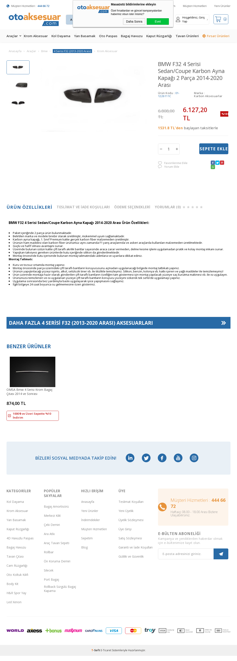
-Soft (96, 655)
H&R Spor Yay (16, 598)
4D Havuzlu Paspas (20, 544)
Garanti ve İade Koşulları (135, 553)
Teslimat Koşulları (130, 507)
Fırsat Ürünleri (218, 36)
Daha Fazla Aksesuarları (81, 322)
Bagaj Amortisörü (56, 512)
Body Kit (12, 589)
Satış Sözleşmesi (130, 544)
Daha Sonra (134, 21)
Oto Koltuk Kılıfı (17, 580)
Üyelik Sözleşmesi (130, 525)
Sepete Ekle (214, 149)
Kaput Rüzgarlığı (159, 36)
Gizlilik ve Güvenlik (131, 562)
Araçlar (12, 36)
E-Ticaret (106, 655)
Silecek (48, 576)
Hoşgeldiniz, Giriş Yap (190, 19)
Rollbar (49, 557)
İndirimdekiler (90, 525)
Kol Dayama (60, 36)
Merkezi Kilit (52, 521)
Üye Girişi (125, 534)
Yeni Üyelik (125, 516)
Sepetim (87, 544)
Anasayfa (87, 507)
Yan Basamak (84, 36)
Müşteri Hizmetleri (195, 6)
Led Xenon (14, 607)
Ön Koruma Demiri (57, 567)
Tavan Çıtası (15, 562)
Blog (84, 553)
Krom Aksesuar (36, 36)
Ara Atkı (49, 539)
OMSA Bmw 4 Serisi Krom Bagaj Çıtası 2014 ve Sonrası (29, 392)
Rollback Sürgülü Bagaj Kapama (60, 594)
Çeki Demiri (52, 530)
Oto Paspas (108, 36)
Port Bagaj (51, 585)
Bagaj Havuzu (132, 36)
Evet (158, 21)
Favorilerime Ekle (173, 163)
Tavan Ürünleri (187, 36)
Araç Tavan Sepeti (56, 548)
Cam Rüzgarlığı (17, 571)
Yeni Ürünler (222, 6)
